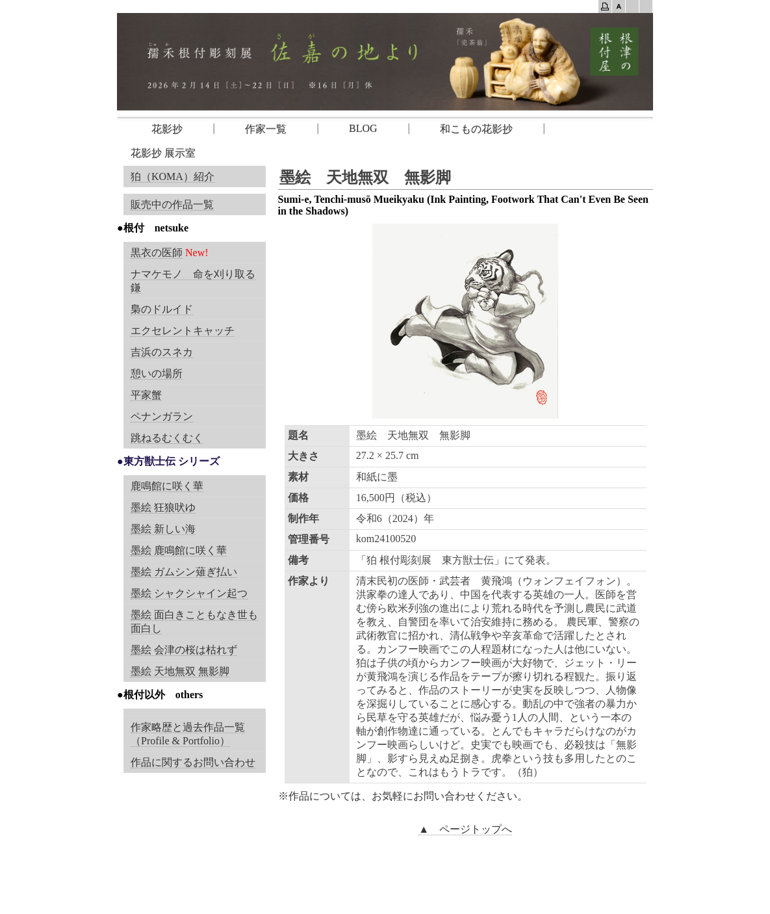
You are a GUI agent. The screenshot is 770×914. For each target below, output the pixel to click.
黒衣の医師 (157, 252)
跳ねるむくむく (167, 437)
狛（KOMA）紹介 (172, 176)
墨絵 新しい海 (163, 528)
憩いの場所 (157, 373)
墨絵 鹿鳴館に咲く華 (179, 550)
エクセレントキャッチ (183, 330)
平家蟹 (146, 394)
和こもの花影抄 (476, 129)
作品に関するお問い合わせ (193, 762)
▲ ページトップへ (465, 829)
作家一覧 (266, 129)
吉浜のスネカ (162, 352)
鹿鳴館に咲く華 (167, 485)
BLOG (363, 128)
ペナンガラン (162, 416)
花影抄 (157, 129)
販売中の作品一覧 (172, 204)
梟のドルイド (162, 309)
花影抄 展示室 (163, 153)
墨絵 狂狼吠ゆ (163, 507)
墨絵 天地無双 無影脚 (180, 671)
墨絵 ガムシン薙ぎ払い (184, 571)
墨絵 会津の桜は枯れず (184, 649)
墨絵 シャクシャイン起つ (189, 593)
